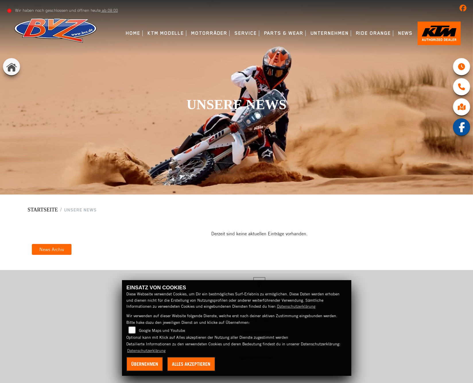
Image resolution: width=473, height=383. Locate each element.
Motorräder (209, 33)
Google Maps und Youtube (162, 330)
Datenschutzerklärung (296, 306)
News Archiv (51, 249)
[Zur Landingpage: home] (11, 66)
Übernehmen (144, 364)
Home (133, 33)
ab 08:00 (109, 10)
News (405, 33)
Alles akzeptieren (191, 364)
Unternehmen (330, 33)
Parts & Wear (283, 33)
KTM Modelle (166, 33)
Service (245, 33)
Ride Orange (373, 33)
